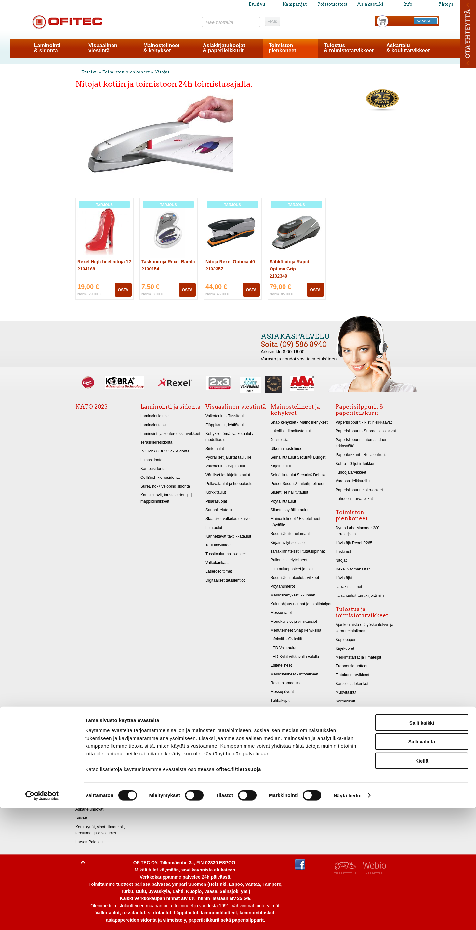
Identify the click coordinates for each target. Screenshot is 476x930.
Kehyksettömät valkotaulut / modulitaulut (229, 436)
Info (407, 4)
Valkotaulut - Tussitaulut (226, 416)
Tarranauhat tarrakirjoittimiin (360, 595)
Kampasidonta (152, 468)
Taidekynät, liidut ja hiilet (96, 765)
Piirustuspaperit (88, 774)
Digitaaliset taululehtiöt (225, 580)
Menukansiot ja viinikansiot (294, 621)
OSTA (123, 290)
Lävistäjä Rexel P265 (354, 543)
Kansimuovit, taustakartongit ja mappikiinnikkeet (167, 498)
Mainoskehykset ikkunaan (293, 595)
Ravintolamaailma (286, 683)
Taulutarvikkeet (218, 545)
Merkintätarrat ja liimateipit (358, 657)
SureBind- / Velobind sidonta (165, 486)
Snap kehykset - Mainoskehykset (299, 422)
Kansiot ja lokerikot (352, 683)
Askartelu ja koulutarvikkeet (98, 735)
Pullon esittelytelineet (289, 560)
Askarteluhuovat (89, 809)
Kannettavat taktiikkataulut (228, 536)
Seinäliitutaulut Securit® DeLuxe (299, 475)
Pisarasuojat (216, 501)
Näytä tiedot (348, 917)
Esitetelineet (281, 665)
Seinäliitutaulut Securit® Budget (298, 457)
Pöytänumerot (283, 586)
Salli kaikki (421, 844)
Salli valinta (421, 863)
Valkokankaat (217, 562)
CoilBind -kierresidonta (160, 477)
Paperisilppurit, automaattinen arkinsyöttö (361, 443)
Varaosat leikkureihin (354, 481)
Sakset (81, 818)
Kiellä (421, 882)
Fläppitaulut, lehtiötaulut (226, 425)
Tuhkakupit (280, 700)
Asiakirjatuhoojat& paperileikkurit (224, 48)
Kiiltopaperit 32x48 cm (94, 800)
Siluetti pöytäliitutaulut (289, 510)
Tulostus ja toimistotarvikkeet (362, 612)
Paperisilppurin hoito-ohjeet (359, 490)
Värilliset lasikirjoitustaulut (227, 475)
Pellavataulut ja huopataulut (229, 483)
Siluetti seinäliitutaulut (289, 492)
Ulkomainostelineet (287, 448)
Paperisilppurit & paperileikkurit (359, 409)
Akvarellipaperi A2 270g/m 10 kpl (103, 748)
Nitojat (161, 72)
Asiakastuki (370, 4)
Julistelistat (280, 440)
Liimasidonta (151, 460)
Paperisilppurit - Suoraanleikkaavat (366, 431)
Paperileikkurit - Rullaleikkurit (361, 454)
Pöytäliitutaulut (283, 501)
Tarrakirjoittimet (349, 586)
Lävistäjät (344, 578)
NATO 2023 (91, 406)
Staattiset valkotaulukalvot (228, 519)
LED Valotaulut (283, 648)
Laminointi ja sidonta (170, 406)
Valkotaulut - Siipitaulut (225, 466)
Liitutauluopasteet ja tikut (292, 569)
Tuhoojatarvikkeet (351, 472)
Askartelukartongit (91, 783)
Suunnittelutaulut (220, 510)
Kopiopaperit (347, 639)
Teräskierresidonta (156, 442)
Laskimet (343, 551)
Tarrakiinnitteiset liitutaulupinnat (298, 551)
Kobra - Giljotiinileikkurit (356, 463)
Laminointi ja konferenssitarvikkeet (170, 433)
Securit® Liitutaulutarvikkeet (295, 577)
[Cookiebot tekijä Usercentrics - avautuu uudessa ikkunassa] (42, 917)
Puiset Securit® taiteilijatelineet (297, 483)
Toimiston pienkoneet (126, 72)
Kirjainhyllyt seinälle (288, 542)
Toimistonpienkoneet (282, 48)
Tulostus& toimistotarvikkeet (349, 48)
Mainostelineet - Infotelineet (294, 674)
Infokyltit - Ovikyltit (286, 639)
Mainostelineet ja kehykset (295, 409)
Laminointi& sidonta (47, 48)
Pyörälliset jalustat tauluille (228, 457)
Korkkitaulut (215, 492)
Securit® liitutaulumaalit (291, 533)
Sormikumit (345, 701)
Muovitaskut (346, 692)
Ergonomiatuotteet (351, 666)
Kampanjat (295, 4)
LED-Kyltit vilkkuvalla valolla (295, 656)
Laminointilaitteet (155, 416)
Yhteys (445, 4)
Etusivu (257, 4)
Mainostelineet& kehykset (161, 48)
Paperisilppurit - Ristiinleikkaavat (364, 422)
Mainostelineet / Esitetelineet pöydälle (295, 522)
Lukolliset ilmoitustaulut (291, 431)
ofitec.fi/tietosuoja (238, 891)
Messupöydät (282, 691)
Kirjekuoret (345, 648)
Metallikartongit (88, 792)
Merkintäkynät (348, 718)
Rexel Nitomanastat (353, 569)
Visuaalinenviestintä (102, 48)
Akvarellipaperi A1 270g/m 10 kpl (103, 756)
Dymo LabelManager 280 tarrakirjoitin (357, 531)
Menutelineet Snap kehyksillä (296, 630)
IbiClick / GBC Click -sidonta (164, 451)
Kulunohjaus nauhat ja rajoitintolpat (301, 604)
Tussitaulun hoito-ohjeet (226, 554)
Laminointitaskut (154, 425)
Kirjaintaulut (281, 466)
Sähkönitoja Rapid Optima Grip (289, 269)
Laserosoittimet (218, 571)
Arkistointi (344, 710)
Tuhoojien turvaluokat (354, 498)
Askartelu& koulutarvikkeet (408, 48)
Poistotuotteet (332, 4)
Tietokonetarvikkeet (352, 675)
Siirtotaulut (214, 448)
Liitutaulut (213, 527)
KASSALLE (426, 21)
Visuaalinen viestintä (235, 406)
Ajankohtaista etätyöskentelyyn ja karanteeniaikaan (364, 627)
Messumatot (281, 612)
